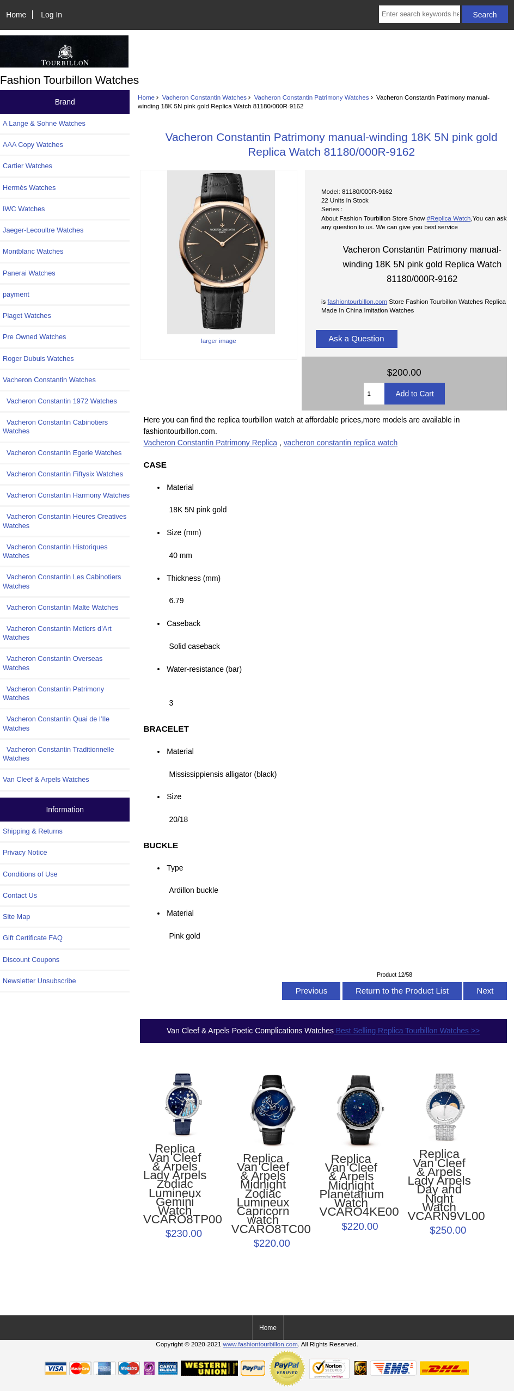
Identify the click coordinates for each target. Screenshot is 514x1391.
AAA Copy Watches (33, 144)
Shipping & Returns (33, 831)
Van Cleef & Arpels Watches (46, 779)
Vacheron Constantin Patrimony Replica (211, 442)
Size (174, 796)
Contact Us (20, 895)
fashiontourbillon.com (358, 301)
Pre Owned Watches (34, 337)
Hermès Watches (29, 187)
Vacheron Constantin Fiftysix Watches (63, 474)
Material (180, 487)
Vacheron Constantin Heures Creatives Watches (64, 520)
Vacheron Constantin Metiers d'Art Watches (57, 632)
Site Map (16, 916)
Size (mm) (184, 532)
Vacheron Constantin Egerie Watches (62, 453)
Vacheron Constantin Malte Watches (61, 607)
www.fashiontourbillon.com (260, 1343)
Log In (51, 14)
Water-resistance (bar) (207, 668)
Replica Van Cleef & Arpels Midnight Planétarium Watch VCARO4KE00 (351, 1186)
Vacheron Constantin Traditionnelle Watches (58, 753)
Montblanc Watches (33, 251)
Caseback (183, 623)
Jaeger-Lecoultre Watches (43, 230)
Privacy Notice (25, 852)
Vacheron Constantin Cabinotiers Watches (55, 426)
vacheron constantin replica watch (340, 442)
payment (16, 294)
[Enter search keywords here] (419, 14)
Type (175, 867)
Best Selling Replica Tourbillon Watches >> (407, 1030)
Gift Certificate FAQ (33, 938)
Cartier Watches (27, 166)
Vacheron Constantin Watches (204, 97)
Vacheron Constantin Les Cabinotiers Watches (62, 581)
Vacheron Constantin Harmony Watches (66, 495)
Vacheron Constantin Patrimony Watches (311, 97)
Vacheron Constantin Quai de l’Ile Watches (56, 723)
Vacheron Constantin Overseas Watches (52, 662)
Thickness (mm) (194, 578)
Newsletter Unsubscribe (39, 981)
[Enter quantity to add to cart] (374, 394)
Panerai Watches (29, 273)
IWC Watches (24, 209)
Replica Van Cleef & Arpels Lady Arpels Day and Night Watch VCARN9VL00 (438, 1185)
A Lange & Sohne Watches (44, 123)
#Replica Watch (449, 218)
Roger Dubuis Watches (38, 358)
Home (16, 14)
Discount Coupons (31, 959)
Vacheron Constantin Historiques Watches (55, 551)
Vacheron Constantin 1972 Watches (60, 401)
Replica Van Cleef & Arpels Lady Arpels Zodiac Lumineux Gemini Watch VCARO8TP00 (174, 1184)
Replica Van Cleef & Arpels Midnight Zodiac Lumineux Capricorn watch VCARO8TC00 (263, 1194)
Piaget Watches (27, 315)
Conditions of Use (30, 874)
